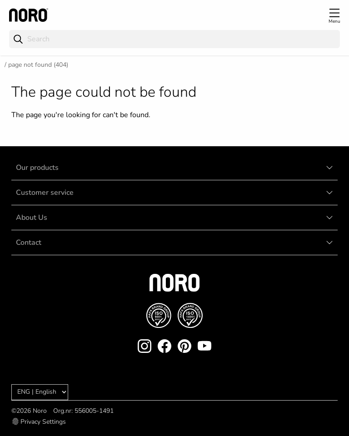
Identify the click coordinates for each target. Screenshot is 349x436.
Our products (37, 168)
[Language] (39, 392)
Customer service (45, 193)
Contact (28, 243)
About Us (31, 218)
